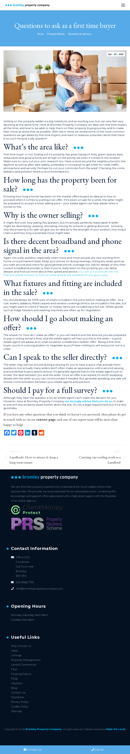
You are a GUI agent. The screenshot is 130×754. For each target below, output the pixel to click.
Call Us (97, 749)
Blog (14, 688)
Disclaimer (17, 697)
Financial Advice (21, 674)
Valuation (17, 683)
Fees (14, 669)
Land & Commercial (23, 664)
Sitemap (16, 711)
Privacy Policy (19, 701)
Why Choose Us (21, 646)
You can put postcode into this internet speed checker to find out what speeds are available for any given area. (60, 273)
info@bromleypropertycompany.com (39, 588)
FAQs (14, 678)
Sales (14, 650)
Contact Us (18, 692)
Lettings (16, 655)
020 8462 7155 (25, 582)
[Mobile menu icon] (123, 5)
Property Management (26, 660)
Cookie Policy (19, 706)
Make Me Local (115, 729)
